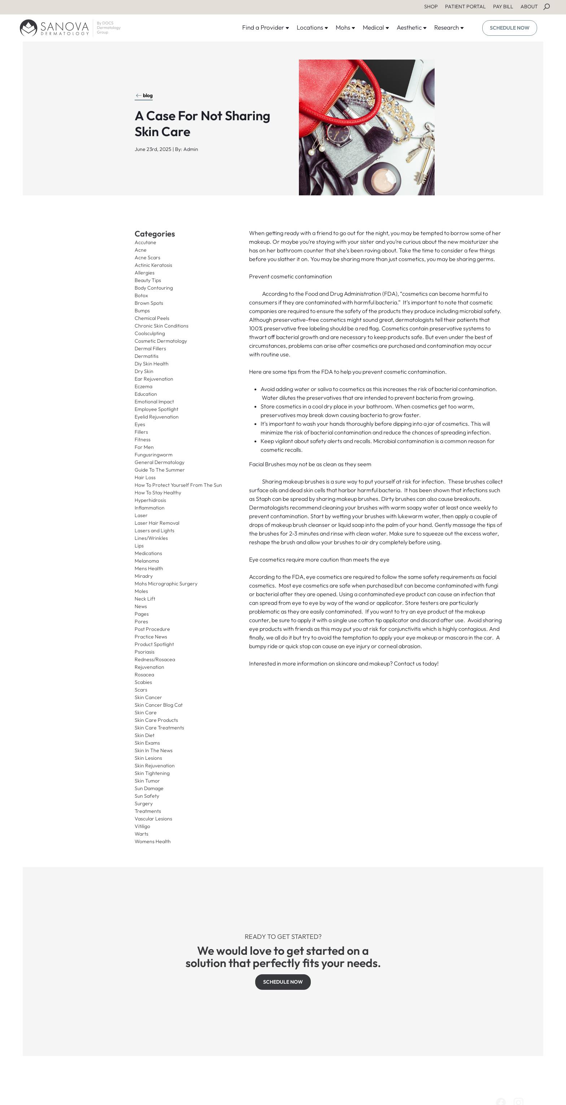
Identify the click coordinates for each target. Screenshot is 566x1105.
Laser (141, 515)
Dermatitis (146, 356)
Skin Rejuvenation (155, 765)
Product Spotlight (154, 644)
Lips (139, 545)
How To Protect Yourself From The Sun (178, 485)
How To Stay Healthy (158, 492)
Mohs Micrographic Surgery (166, 583)
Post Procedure (152, 629)
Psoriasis (144, 652)
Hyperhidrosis (150, 500)
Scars (141, 689)
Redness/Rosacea (155, 659)
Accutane (145, 242)
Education (146, 394)
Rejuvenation (149, 667)
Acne (141, 250)
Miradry (144, 576)
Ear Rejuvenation (154, 379)
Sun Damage (149, 788)
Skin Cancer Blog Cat (159, 705)
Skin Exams (147, 743)
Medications (148, 553)
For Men (144, 447)
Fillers (141, 432)
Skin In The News (154, 750)
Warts (141, 834)
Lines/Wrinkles (151, 538)
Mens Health (149, 568)
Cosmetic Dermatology (161, 341)
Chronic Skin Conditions (161, 325)
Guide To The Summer (160, 470)
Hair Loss (145, 477)
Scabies (143, 682)
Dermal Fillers (150, 348)
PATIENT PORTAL (465, 6)
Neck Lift (145, 598)
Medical (376, 27)
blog (144, 95)
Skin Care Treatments (159, 727)
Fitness (143, 439)
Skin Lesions (148, 758)
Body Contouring (154, 288)
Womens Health (153, 841)
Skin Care (146, 712)
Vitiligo (142, 826)
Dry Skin (144, 371)
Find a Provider (265, 27)
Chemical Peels (152, 318)
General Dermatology (159, 462)
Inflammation (150, 507)
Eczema (143, 386)
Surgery (144, 803)
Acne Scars (147, 257)
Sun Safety (147, 796)
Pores (141, 621)
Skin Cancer (148, 697)
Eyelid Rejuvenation (157, 416)
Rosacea (144, 674)
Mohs (346, 27)
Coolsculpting (150, 333)
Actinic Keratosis (153, 265)
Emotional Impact (154, 401)
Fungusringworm (154, 454)
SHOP (431, 6)
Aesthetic (412, 27)
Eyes (140, 424)
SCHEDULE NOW (510, 28)
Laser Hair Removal (157, 523)
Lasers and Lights (154, 530)
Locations (312, 27)
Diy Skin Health (152, 363)
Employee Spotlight (156, 409)
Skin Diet (144, 735)
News (141, 606)
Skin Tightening (152, 773)
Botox (141, 295)
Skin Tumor (147, 780)
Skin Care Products (156, 720)
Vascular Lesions (153, 818)
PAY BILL (503, 6)
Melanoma (147, 561)
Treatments (148, 811)
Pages (142, 614)
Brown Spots (149, 303)
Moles (141, 591)
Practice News (151, 636)
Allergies (144, 272)
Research (449, 27)
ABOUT (529, 6)
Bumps (142, 310)
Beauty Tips (148, 280)
